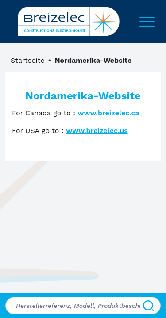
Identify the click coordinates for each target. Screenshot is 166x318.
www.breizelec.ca (108, 113)
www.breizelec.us (97, 130)
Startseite (28, 60)
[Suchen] (148, 305)
